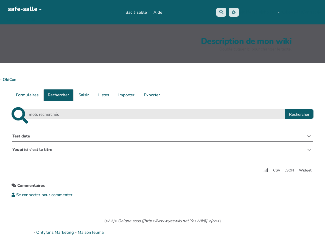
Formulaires (27, 95)
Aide (157, 12)
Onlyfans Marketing (55, 233)
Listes (103, 95)
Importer (126, 95)
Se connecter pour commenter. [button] (43, 196)
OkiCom (10, 79)
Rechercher (58, 95)
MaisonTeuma (91, 233)
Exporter (152, 95)
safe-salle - (25, 9)
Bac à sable (136, 12)
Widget (305, 171)
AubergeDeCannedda (301, 12)
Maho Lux (267, 12)
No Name (248, 12)
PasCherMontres (19, 19)
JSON (289, 171)
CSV (276, 171)
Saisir (84, 95)
